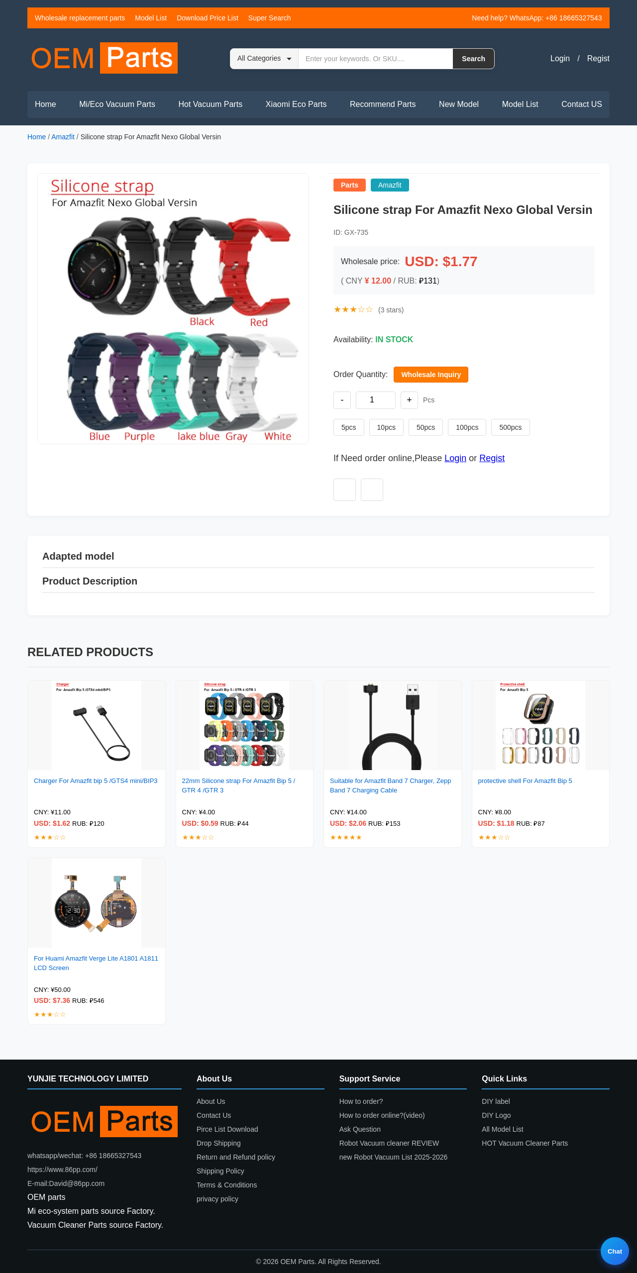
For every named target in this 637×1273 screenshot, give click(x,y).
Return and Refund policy (236, 1157)
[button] (173, 309)
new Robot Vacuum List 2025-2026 (393, 1157)
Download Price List (207, 18)
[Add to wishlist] (344, 490)
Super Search (269, 18)
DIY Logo (496, 1115)
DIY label (496, 1101)
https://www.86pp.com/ (62, 1170)
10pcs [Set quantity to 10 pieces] (386, 427)
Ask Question (360, 1129)
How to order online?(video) (382, 1115)
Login (560, 58)
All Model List (502, 1129)
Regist (598, 58)
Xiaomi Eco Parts (296, 104)
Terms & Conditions (227, 1185)
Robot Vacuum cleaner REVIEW (389, 1143)
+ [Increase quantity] (409, 400)
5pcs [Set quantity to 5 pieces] (348, 427)
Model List (151, 18)
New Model (459, 104)
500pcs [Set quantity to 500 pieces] (510, 427)
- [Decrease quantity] (342, 400)
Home (45, 104)
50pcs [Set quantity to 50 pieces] (426, 427)
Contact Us (214, 1115)
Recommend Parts (383, 104)
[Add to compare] (372, 490)
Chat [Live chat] (615, 1251)
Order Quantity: (360, 374)
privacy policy (217, 1199)
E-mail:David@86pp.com (66, 1183)
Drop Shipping (219, 1143)
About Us (211, 1101)
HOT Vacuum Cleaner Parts (525, 1143)
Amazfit (63, 137)
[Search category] (264, 59)
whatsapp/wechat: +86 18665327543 (84, 1156)
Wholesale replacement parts (80, 18)
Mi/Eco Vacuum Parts (117, 104)
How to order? (361, 1101)
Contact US (581, 104)
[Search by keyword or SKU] (376, 59)
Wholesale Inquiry (431, 375)
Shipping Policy (220, 1171)
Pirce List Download (227, 1129)
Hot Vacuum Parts (210, 104)
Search (473, 59)
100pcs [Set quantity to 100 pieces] (467, 427)
